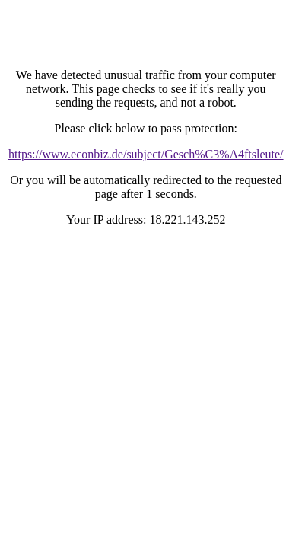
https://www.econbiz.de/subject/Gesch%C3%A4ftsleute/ (146, 154)
